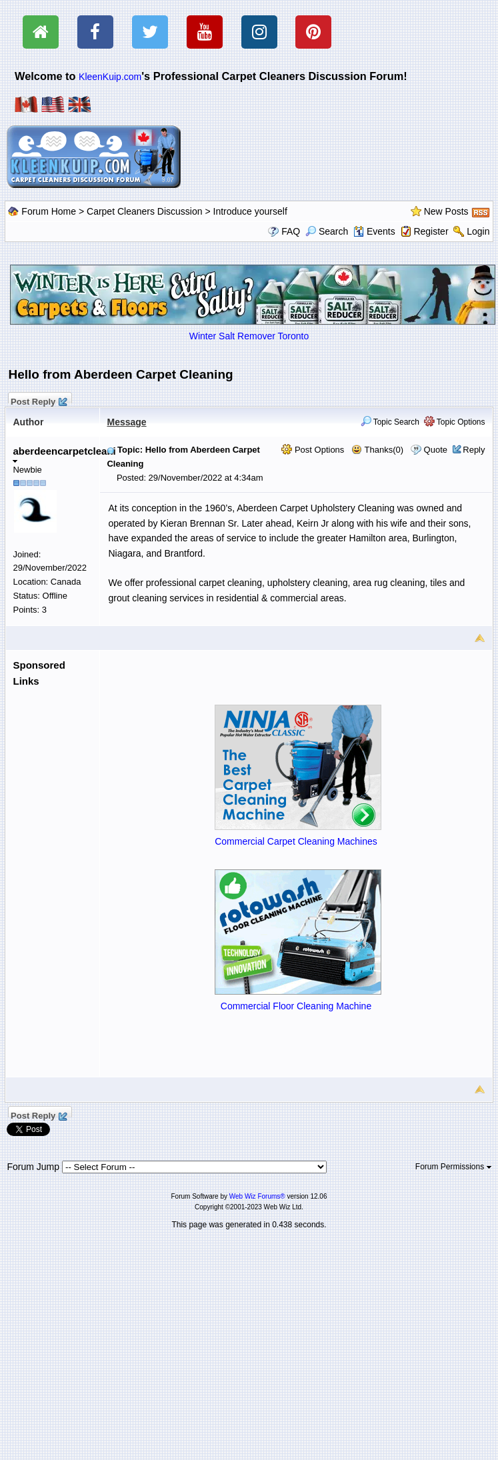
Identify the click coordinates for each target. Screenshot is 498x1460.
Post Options (312, 450)
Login (478, 231)
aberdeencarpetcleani (64, 454)
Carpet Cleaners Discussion (145, 211)
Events (374, 231)
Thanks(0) (377, 450)
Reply (474, 450)
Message (126, 422)
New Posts (446, 211)
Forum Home (48, 211)
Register (430, 231)
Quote (435, 450)
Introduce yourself (250, 211)
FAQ (290, 231)
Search (326, 231)
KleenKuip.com (110, 76)
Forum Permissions (453, 1166)
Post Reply (38, 400)
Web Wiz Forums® (257, 1196)
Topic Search (390, 422)
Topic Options (454, 422)
